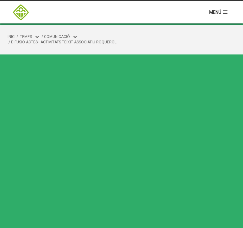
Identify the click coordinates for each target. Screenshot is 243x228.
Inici (12, 37)
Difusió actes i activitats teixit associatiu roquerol (63, 42)
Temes (26, 37)
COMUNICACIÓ (57, 37)
